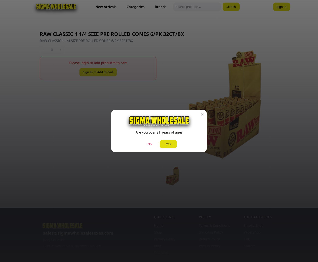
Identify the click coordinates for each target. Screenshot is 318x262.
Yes (168, 144)
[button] (202, 114)
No (150, 144)
